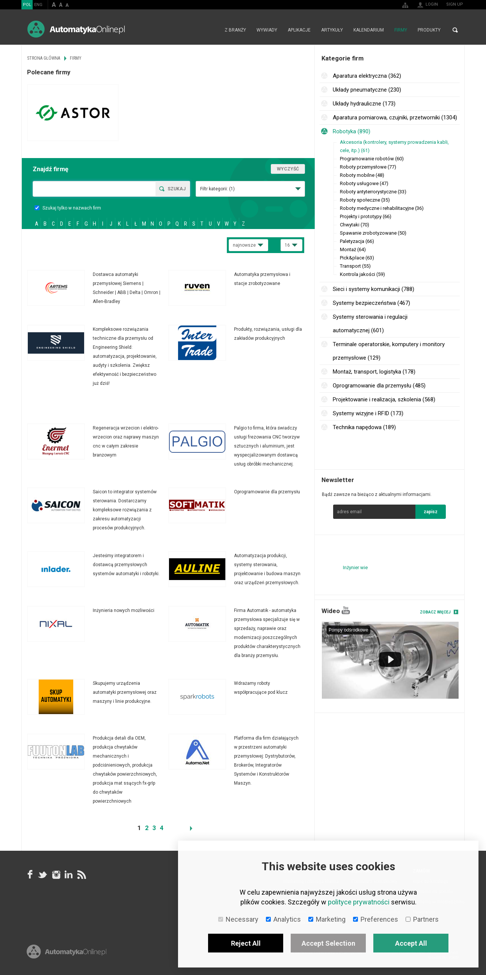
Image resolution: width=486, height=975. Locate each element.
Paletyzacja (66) (357, 241)
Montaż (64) (353, 249)
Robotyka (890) (351, 131)
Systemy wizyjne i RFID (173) (368, 413)
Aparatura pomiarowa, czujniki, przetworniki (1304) (395, 117)
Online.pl (66, 951)
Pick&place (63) (357, 258)
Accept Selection (328, 943)
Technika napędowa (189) (364, 427)
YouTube (345, 610)
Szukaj (177, 188)
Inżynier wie (355, 567)
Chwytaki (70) (354, 225)
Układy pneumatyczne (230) (367, 89)
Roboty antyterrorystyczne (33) (373, 191)
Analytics (283, 919)
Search (455, 30)
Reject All (246, 943)
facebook (30, 874)
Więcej (97, 288)
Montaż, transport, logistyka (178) (374, 371)
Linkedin (68, 874)
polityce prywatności (358, 902)
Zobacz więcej (435, 612)
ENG (38, 4)
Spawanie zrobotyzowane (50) (373, 233)
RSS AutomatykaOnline (81, 874)
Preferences (375, 919)
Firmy (400, 30)
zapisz (431, 511)
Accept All (411, 943)
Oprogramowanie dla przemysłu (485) (379, 385)
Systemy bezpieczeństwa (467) (371, 303)
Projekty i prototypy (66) (365, 216)
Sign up (454, 4)
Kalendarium (368, 30)
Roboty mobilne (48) (362, 175)
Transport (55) (355, 266)
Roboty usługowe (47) (364, 183)
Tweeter (42, 874)
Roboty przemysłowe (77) (368, 167)
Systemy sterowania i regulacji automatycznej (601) (370, 323)
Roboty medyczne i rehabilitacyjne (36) (382, 208)
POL (27, 4)
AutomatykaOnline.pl (76, 29)
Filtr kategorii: (217, 188)
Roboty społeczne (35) (365, 200)
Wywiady (267, 30)
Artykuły (332, 30)
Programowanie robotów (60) (372, 158)
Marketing (327, 919)
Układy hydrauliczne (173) (364, 103)
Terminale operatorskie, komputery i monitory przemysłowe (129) (389, 351)
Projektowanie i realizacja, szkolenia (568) (384, 399)
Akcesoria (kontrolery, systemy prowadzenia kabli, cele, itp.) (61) (394, 146)
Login (432, 4)
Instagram (55, 874)
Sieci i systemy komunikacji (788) (373, 289)
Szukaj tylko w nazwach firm (68, 208)
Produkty (429, 30)
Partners (422, 919)
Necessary (238, 919)
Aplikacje (299, 30)
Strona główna (211, 30)
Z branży (235, 30)
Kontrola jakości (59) (362, 274)
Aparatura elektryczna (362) (367, 75)
